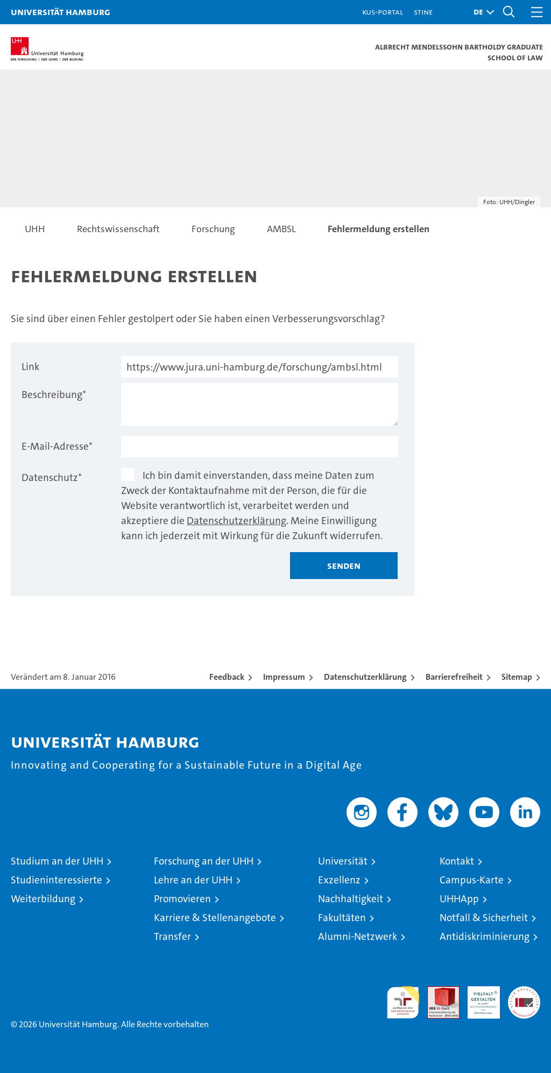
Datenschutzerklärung (236, 520)
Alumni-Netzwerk (357, 936)
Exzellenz (339, 880)
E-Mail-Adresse (57, 446)
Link (30, 366)
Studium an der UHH (57, 861)
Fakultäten (342, 917)
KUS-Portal (382, 11)
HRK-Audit (478, 997)
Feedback (226, 676)
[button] (481, 12)
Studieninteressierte (56, 880)
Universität (343, 861)
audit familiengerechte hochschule (403, 1002)
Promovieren (182, 898)
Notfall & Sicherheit (484, 917)
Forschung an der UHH (203, 861)
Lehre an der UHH (193, 880)
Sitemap (516, 676)
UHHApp (459, 898)
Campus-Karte (472, 880)
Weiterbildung (43, 898)
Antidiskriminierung (484, 936)
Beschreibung (54, 394)
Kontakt (457, 861)
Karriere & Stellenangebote (215, 917)
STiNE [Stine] (423, 11)
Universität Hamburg (60, 11)
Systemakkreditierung (524, 992)
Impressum (284, 676)
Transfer (172, 936)
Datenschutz (52, 477)
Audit (437, 992)
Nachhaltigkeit (350, 898)
